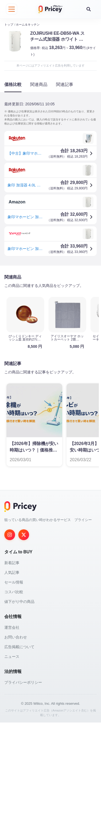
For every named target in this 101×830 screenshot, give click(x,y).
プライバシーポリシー (23, 790)
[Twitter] (23, 642)
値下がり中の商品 (19, 709)
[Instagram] (9, 642)
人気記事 (11, 680)
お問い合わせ (15, 744)
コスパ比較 (13, 699)
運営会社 (11, 735)
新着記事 (11, 670)
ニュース (11, 764)
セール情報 (13, 689)
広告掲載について (19, 754)
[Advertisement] (50, 322)
